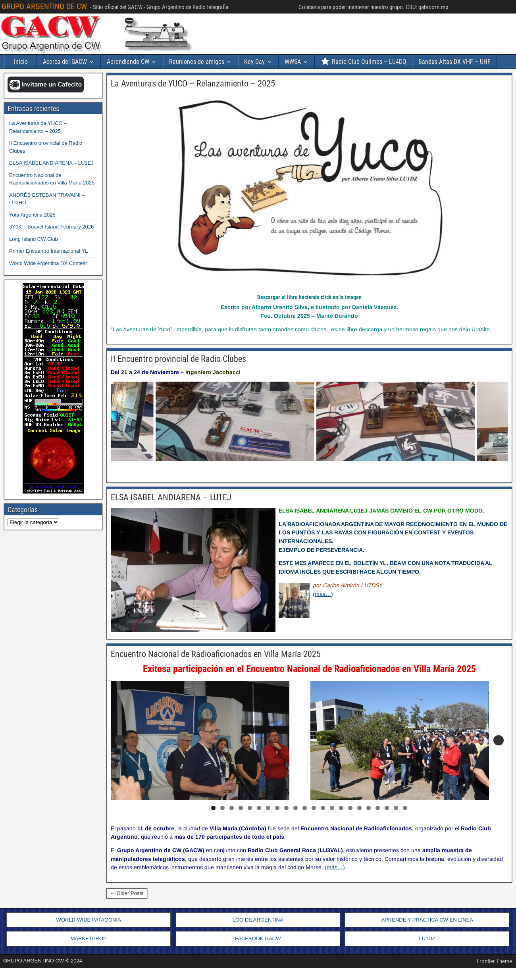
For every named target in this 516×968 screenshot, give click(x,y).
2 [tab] (222, 808)
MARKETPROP (89, 938)
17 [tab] (360, 808)
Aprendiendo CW (128, 61)
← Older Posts (127, 893)
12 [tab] (314, 808)
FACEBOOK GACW (258, 938)
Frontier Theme (494, 961)
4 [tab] (241, 808)
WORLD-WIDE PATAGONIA (88, 920)
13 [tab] (323, 808)
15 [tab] (342, 808)
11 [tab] (305, 808)
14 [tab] (333, 808)
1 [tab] (213, 808)
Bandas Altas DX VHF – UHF (454, 61)
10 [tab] (296, 808)
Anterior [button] (120, 740)
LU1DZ (427, 938)
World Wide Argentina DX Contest (48, 263)
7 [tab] (268, 808)
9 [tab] (286, 808)
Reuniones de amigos (196, 61)
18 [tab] (369, 808)
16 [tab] (351, 808)
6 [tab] (259, 808)
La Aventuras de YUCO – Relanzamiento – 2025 (193, 83)
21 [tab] (397, 808)
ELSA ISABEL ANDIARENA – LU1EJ (171, 497)
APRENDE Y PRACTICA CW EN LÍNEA (427, 920)
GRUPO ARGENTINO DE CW (44, 6)
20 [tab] (387, 808)
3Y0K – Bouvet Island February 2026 (51, 227)
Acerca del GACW (65, 61)
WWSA (293, 61)
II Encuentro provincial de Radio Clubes (178, 359)
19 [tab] (378, 808)
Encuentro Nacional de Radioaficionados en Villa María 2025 (216, 654)
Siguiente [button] (498, 740)
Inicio (21, 61)
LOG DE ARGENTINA (258, 920)
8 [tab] (277, 808)
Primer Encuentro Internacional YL (48, 251)
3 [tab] (231, 808)
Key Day (254, 61)
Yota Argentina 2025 (32, 215)
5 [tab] (250, 808)
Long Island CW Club (33, 239)
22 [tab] (406, 808)
